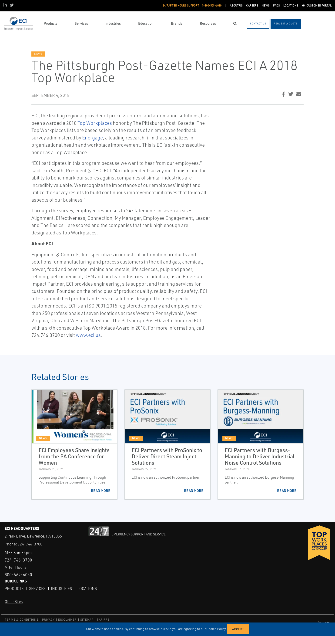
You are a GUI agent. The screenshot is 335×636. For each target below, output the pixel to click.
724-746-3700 (30, 543)
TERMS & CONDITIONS (22, 619)
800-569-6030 (18, 574)
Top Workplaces (94, 123)
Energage (92, 138)
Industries (61, 588)
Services (37, 588)
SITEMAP (86, 619)
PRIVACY (48, 619)
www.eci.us (88, 335)
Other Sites (14, 601)
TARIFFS (103, 619)
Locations (87, 588)
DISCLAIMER (67, 619)
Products (14, 588)
